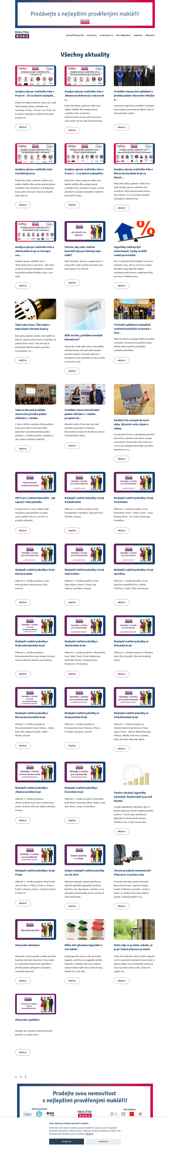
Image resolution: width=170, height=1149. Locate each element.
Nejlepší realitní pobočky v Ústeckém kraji (81, 790)
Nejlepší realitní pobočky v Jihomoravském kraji (31, 790)
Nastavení (103, 1141)
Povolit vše (66, 1141)
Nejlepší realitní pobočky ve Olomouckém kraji (82, 715)
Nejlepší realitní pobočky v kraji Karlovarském (35, 572)
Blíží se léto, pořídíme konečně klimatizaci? (84, 337)
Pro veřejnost (123, 35)
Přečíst (23, 127)
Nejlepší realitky (75, 35)
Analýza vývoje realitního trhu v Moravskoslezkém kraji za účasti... (133, 173)
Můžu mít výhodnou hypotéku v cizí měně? (83, 947)
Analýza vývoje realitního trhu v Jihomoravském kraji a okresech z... (84, 95)
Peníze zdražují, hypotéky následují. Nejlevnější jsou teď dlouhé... (133, 797)
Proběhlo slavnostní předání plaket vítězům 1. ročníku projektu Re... (82, 414)
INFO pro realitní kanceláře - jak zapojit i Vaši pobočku (35, 500)
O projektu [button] (106, 35)
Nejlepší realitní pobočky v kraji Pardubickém (84, 500)
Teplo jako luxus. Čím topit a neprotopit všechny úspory (32, 327)
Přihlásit (150, 35)
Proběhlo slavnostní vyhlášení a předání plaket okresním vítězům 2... (134, 95)
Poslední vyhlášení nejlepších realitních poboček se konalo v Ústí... (132, 329)
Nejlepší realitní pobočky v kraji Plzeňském (133, 500)
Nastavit (89, 1134)
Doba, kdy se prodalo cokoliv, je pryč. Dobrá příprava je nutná (133, 947)
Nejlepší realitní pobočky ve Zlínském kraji (131, 643)
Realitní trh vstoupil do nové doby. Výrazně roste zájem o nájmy (131, 424)
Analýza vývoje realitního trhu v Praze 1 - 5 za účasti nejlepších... (85, 171)
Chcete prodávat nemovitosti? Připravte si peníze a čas (132, 872)
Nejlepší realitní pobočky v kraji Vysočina (133, 572)
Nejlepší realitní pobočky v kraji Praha (35, 872)
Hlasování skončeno (27, 945)
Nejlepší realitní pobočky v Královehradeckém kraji (31, 643)
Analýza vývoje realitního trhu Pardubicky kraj (33, 171)
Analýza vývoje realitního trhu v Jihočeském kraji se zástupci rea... (34, 251)
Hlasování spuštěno (27, 1020)
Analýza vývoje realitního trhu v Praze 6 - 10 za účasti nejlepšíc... (35, 93)
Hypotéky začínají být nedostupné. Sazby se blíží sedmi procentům (130, 251)
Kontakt (138, 35)
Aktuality (92, 35)
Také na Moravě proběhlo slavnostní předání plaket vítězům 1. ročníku (31, 414)
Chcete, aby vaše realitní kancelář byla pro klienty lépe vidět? (83, 251)
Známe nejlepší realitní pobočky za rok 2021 (84, 872)
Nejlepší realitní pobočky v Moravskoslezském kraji (31, 715)
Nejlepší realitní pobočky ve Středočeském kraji (131, 715)
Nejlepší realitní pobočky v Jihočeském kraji (81, 643)
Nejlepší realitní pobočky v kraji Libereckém (84, 572)
